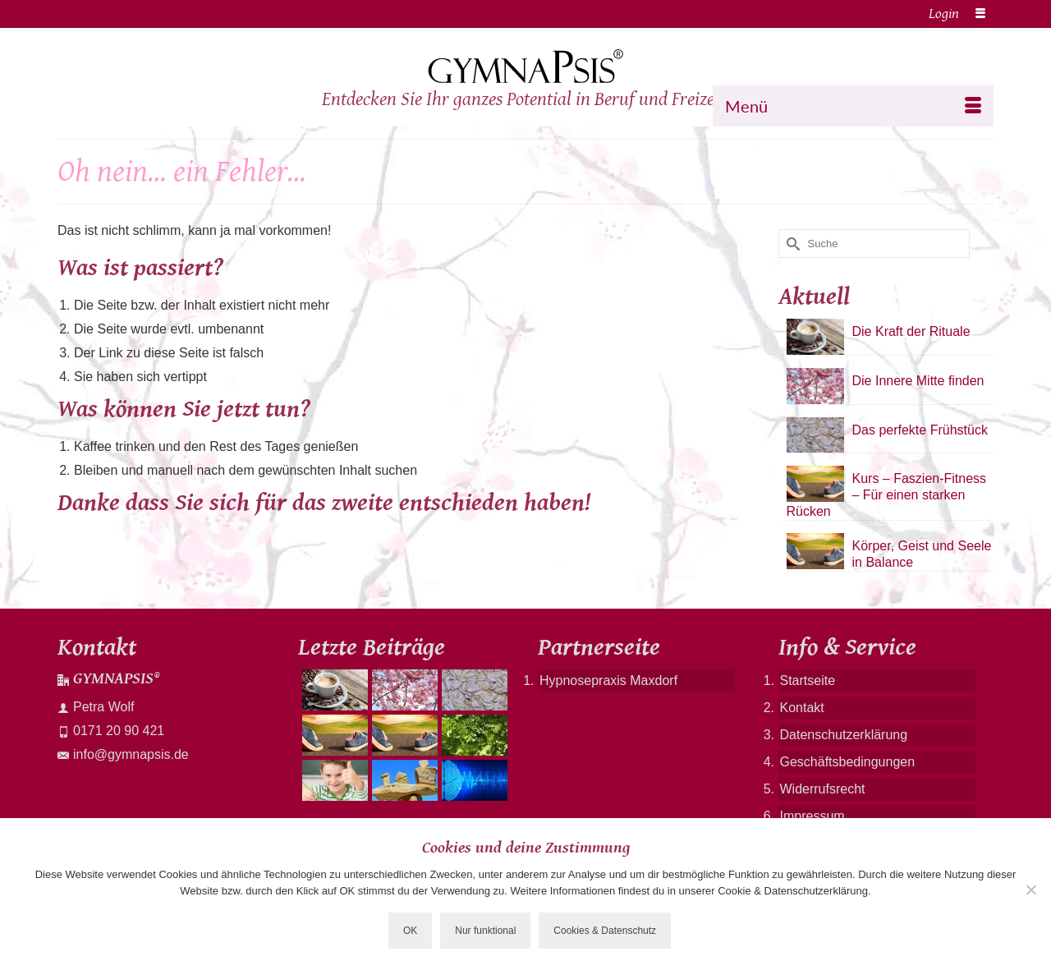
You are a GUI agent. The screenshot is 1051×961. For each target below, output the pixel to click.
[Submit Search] (790, 243)
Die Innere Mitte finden (918, 381)
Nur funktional (485, 930)
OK (410, 930)
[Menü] (853, 105)
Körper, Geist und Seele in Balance (922, 554)
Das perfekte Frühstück (920, 430)
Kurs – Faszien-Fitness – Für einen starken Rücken (887, 494)
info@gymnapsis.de (123, 754)
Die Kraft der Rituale (911, 331)
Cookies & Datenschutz (604, 930)
